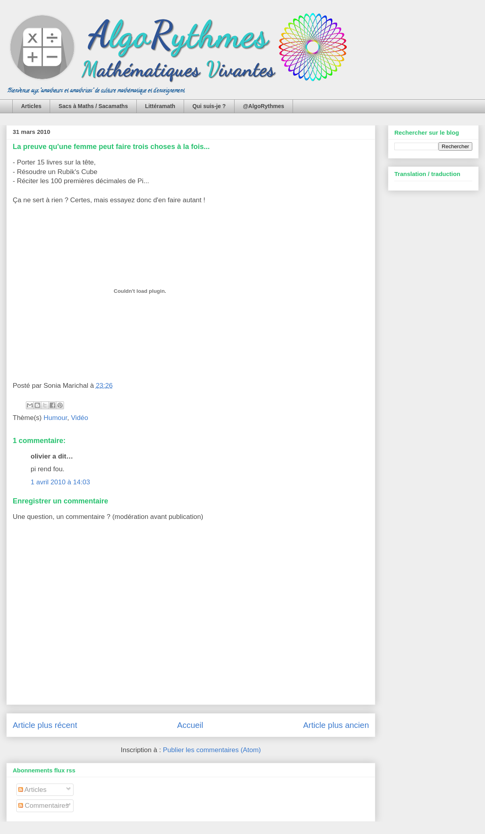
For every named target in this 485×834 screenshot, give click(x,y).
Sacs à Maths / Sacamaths (93, 106)
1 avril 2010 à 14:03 (60, 482)
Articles (31, 106)
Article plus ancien (336, 725)
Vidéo (79, 418)
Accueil (190, 725)
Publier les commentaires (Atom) (212, 750)
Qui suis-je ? (209, 106)
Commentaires (43, 805)
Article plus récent (45, 725)
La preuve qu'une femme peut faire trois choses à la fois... (111, 147)
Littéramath (160, 106)
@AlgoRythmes (263, 106)
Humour (55, 418)
